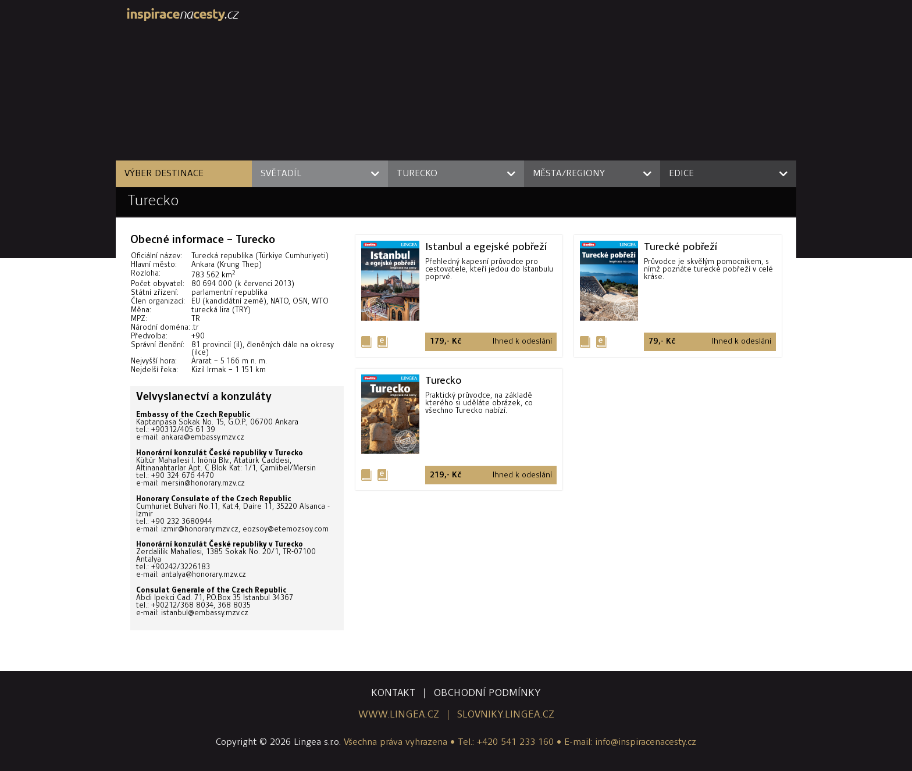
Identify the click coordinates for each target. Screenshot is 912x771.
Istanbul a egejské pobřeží (486, 246)
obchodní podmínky (487, 693)
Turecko (153, 201)
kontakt (393, 693)
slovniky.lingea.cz (505, 715)
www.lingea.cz (398, 715)
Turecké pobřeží (680, 246)
